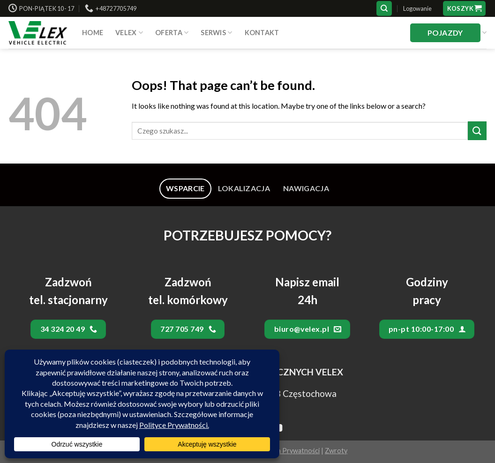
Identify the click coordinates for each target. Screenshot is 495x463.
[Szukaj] (384, 8)
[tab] (185, 188)
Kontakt (262, 33)
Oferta (171, 32)
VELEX (129, 32)
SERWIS (216, 32)
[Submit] (477, 130)
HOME (92, 33)
